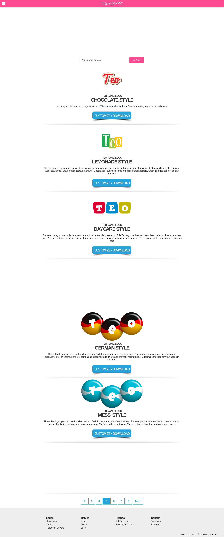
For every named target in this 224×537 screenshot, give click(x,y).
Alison (84, 521)
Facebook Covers (55, 528)
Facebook (156, 521)
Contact (155, 517)
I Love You (51, 521)
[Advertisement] (112, 32)
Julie (83, 528)
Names (85, 517)
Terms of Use (191, 534)
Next (137, 501)
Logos (49, 517)
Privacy (182, 534)
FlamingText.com (124, 524)
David (84, 524)
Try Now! (136, 60)
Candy (49, 524)
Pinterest (155, 524)
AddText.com (122, 521)
